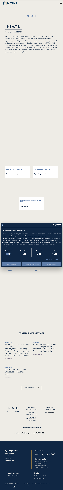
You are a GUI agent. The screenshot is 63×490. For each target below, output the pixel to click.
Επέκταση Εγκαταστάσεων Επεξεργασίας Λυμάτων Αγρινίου (15, 372)
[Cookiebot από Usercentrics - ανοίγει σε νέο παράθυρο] (54, 225)
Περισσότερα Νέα (29, 388)
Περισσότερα (10, 174)
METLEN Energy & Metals (14, 476)
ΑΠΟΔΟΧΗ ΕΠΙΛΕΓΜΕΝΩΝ (31, 264)
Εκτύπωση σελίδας (39, 478)
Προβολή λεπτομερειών (51, 259)
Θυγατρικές (8, 458)
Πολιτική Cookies (19, 246)
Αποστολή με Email (40, 476)
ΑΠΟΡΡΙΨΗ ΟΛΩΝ (11, 264)
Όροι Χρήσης (27, 483)
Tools (36, 473)
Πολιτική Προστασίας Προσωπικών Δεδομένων (41, 483)
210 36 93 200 (41, 463)
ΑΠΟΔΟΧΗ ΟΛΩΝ (51, 264)
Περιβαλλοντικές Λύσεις (11, 456)
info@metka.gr (42, 465)
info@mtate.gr (50, 412)
